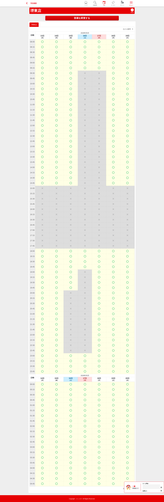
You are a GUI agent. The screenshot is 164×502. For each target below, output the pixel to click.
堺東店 (35, 11)
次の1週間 (128, 29)
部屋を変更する (82, 18)
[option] (34, 24)
